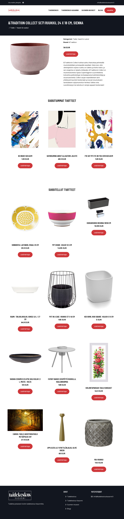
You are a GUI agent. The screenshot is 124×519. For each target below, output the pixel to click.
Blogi (100, 10)
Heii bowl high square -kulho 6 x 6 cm (98, 316)
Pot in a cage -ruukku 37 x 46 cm (62, 316)
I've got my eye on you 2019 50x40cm (99, 156)
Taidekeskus (53, 10)
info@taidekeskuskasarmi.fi (105, 2)
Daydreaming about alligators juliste (62, 156)
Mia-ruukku (98, 459)
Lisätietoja (70, 54)
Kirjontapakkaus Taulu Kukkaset (99, 388)
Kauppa (110, 10)
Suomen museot (88, 10)
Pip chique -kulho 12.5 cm (62, 245)
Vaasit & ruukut (23, 28)
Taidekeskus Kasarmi (70, 10)
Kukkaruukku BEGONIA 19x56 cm (99, 223)
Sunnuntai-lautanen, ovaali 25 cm (25, 245)
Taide (12, 28)
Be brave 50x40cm (25, 156)
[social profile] (23, 2)
